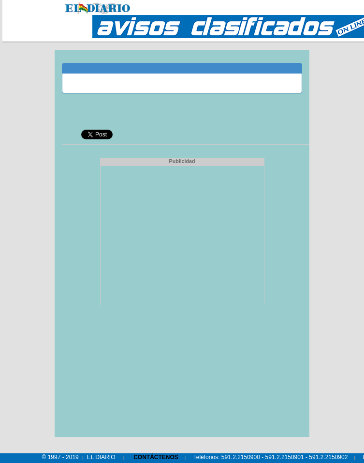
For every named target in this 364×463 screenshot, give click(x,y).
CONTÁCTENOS (155, 457)
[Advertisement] (182, 234)
